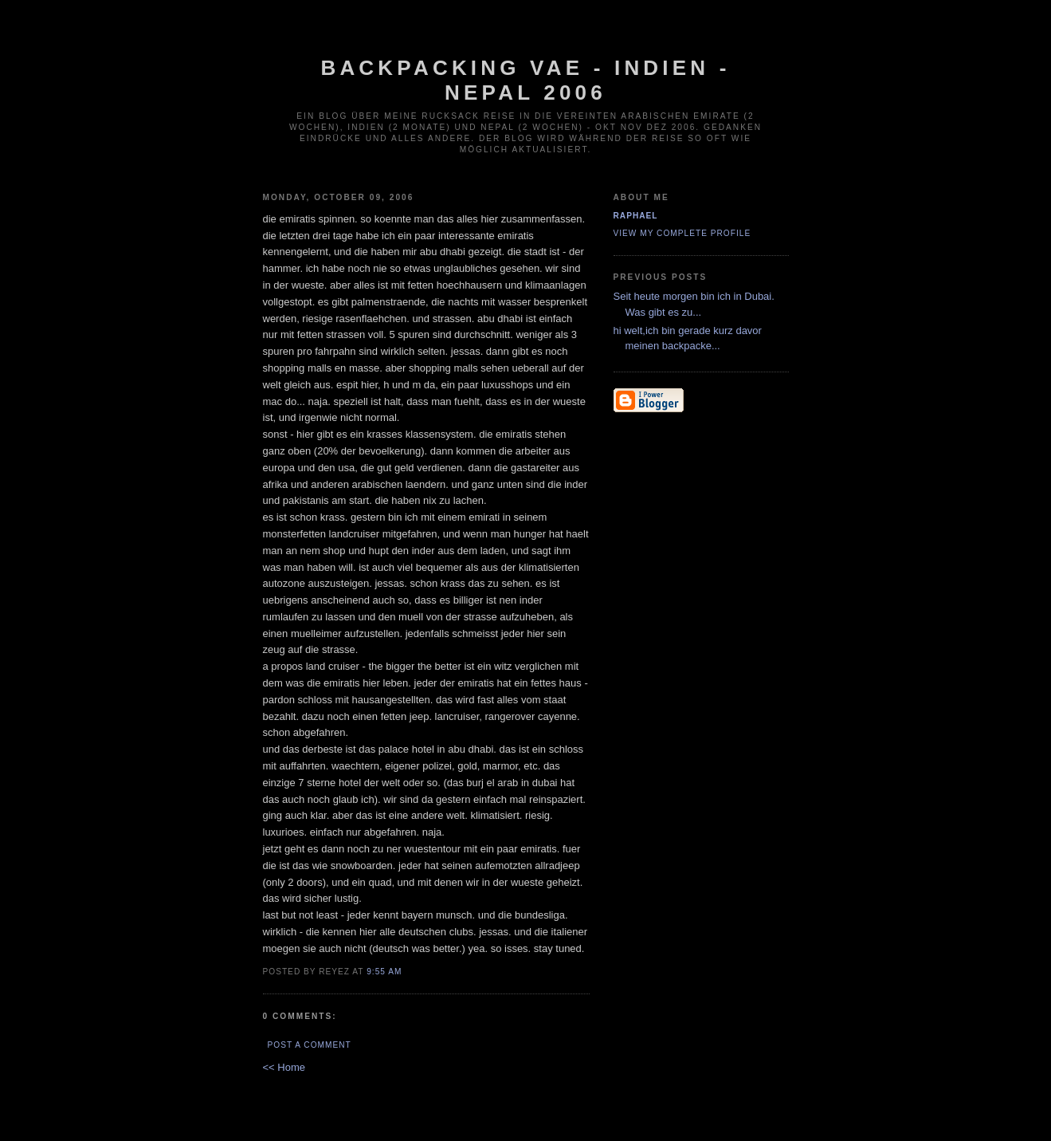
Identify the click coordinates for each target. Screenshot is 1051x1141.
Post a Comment (309, 1045)
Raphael (636, 215)
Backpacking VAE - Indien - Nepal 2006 (525, 80)
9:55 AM (384, 971)
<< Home (284, 1067)
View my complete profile (682, 233)
